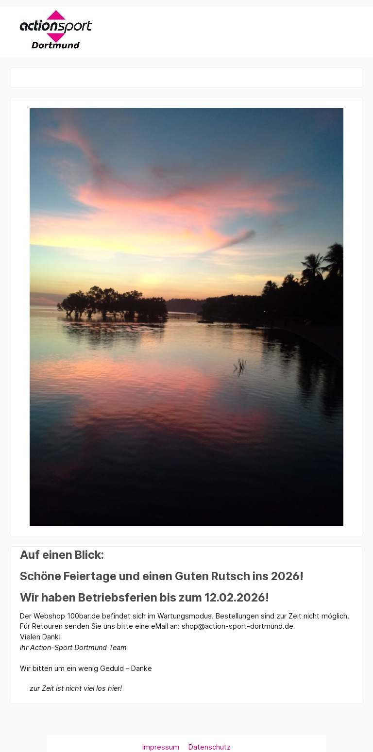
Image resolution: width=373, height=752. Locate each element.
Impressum (161, 747)
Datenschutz (209, 747)
